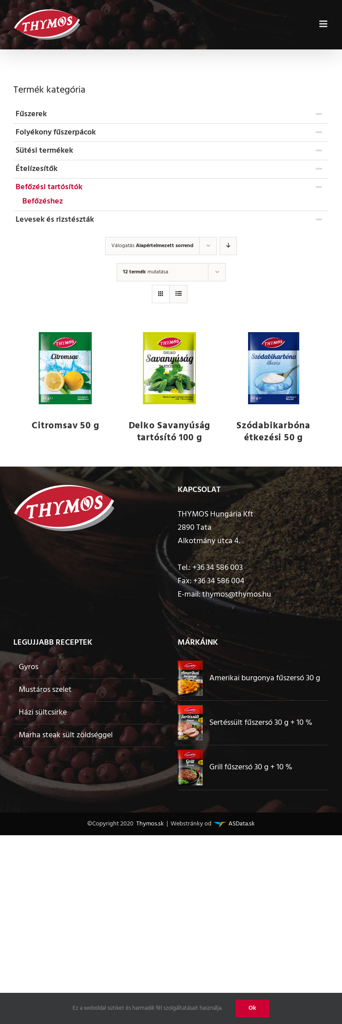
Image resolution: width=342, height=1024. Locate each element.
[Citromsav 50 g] (65, 368)
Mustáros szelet (45, 689)
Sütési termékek (44, 150)
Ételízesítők (36, 169)
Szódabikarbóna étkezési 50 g (273, 432)
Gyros (28, 667)
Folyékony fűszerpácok (56, 132)
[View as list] (178, 294)
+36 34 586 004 (218, 581)
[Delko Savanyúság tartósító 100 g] (170, 368)
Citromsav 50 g (65, 426)
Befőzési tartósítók (49, 187)
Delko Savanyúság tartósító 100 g (170, 432)
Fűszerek (31, 114)
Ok (252, 1008)
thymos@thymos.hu (236, 594)
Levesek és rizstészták (55, 219)
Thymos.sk (149, 824)
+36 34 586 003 (217, 567)
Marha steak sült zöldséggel (66, 735)
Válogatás (152, 245)
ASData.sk (241, 824)
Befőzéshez (42, 201)
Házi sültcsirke (43, 712)
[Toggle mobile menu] (324, 23)
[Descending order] (228, 246)
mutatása (145, 272)
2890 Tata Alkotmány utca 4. (209, 534)
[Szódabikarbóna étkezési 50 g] (273, 368)
